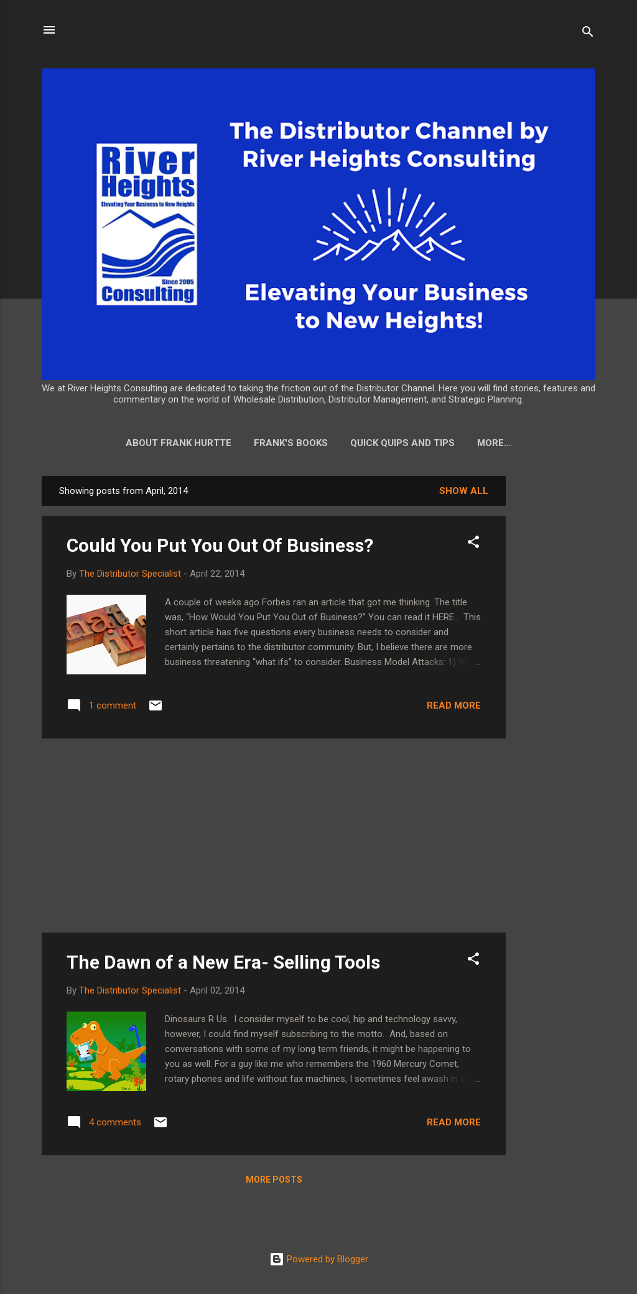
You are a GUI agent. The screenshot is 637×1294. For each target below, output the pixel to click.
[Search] (587, 34)
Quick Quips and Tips (402, 443)
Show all (463, 493)
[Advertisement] (555, 665)
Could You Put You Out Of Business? (220, 548)
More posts (274, 1182)
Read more (454, 708)
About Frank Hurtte (178, 443)
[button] (473, 546)
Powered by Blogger (318, 1261)
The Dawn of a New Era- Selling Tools (223, 964)
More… (494, 443)
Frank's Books (291, 443)
